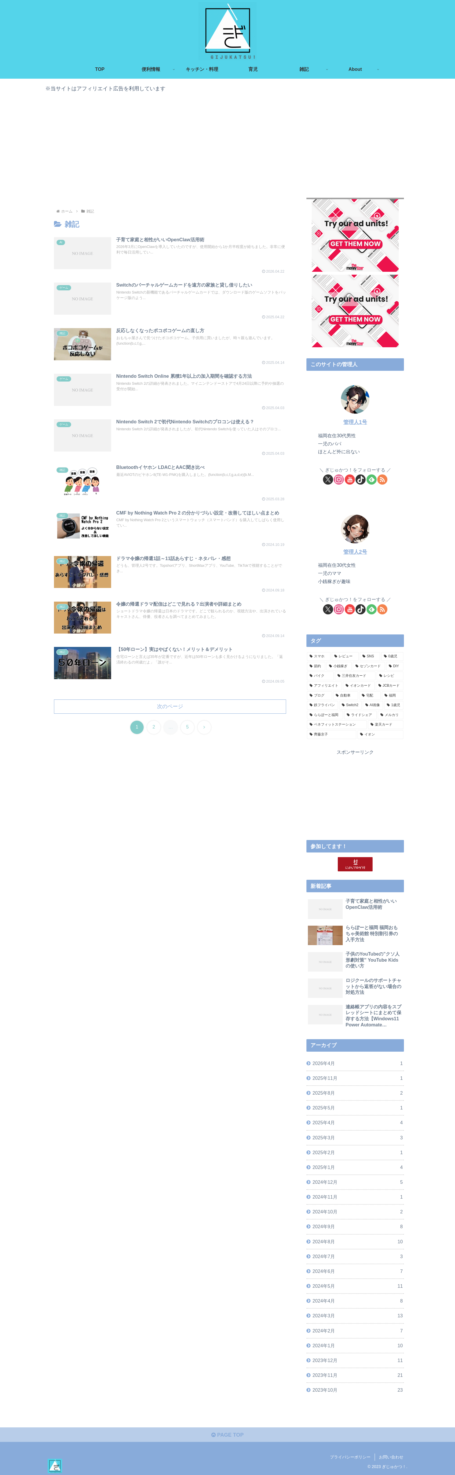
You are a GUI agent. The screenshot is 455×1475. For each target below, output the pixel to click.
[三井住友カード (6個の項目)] (355, 676)
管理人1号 (355, 422)
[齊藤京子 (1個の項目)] (331, 734)
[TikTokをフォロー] (360, 479)
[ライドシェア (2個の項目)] (360, 715)
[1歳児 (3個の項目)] (393, 705)
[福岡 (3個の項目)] (392, 695)
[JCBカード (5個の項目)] (389, 685)
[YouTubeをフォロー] (350, 479)
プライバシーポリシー (350, 1457)
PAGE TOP (227, 1435)
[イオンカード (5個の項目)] (358, 685)
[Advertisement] (227, 143)
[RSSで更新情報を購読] (382, 479)
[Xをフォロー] (328, 479)
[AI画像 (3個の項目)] (373, 705)
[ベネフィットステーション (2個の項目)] (337, 724)
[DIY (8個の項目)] (394, 666)
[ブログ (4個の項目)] (319, 695)
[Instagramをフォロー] (339, 479)
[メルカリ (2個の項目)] (390, 715)
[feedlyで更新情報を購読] (371, 479)
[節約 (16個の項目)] (316, 666)
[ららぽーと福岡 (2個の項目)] (325, 715)
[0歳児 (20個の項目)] (392, 656)
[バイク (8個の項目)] (320, 676)
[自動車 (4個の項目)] (345, 695)
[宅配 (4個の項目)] (370, 695)
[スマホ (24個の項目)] (319, 656)
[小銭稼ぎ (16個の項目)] (339, 666)
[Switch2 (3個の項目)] (350, 705)
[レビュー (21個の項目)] (345, 656)
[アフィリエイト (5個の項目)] (324, 685)
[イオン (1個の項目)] (380, 734)
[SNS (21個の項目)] (370, 656)
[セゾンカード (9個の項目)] (369, 666)
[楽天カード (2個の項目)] (385, 724)
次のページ (170, 706)
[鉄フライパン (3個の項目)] (322, 705)
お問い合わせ (391, 1457)
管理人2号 (355, 552)
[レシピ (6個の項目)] (390, 676)
